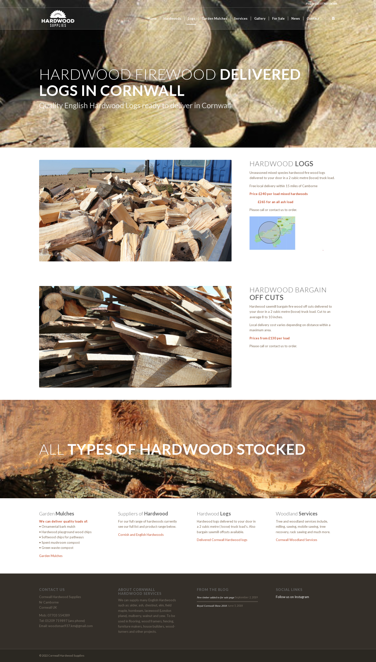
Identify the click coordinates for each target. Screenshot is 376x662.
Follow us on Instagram (292, 597)
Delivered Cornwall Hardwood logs (222, 540)
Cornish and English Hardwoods (141, 535)
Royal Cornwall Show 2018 (212, 605)
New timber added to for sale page (215, 597)
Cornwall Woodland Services (296, 540)
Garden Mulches (51, 556)
